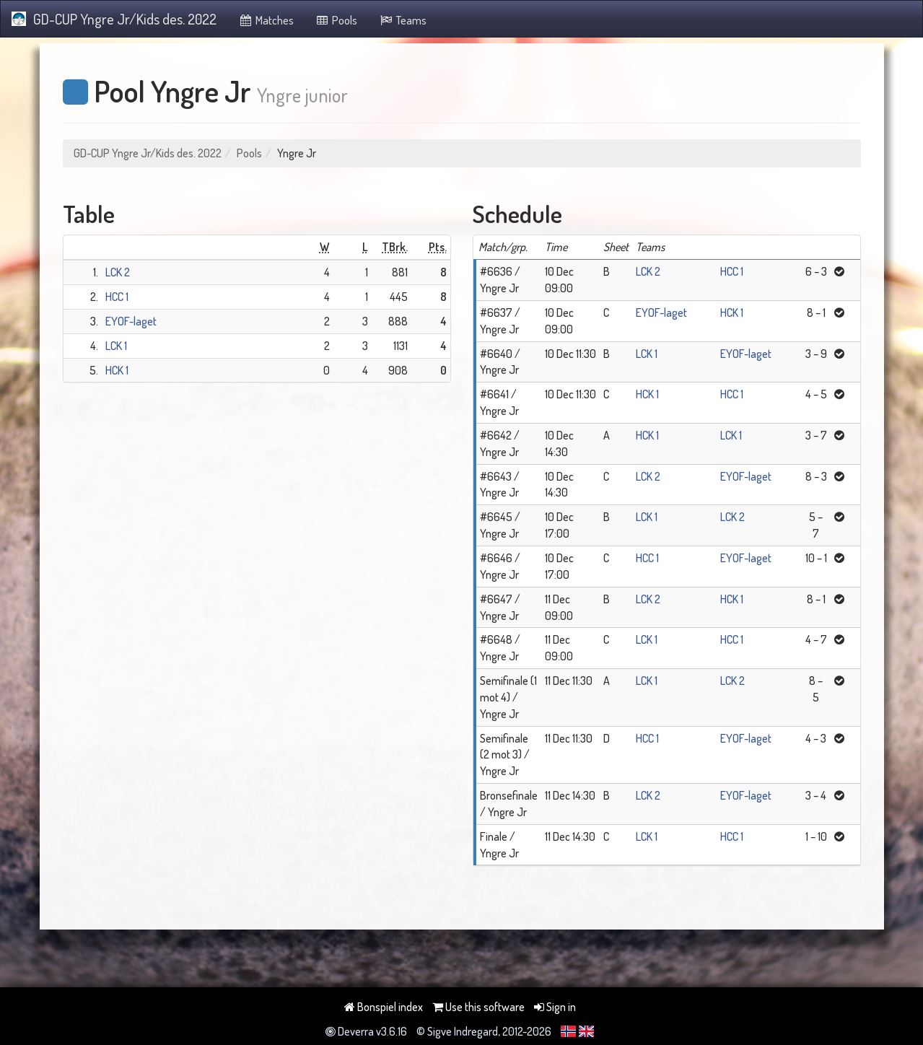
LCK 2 (117, 272)
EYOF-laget (131, 321)
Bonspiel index (383, 1007)
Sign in (555, 1007)
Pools (336, 20)
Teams (402, 20)
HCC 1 (116, 296)
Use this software (478, 1007)
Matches (266, 20)
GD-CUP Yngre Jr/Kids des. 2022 (114, 18)
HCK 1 (116, 370)
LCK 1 (116, 345)
